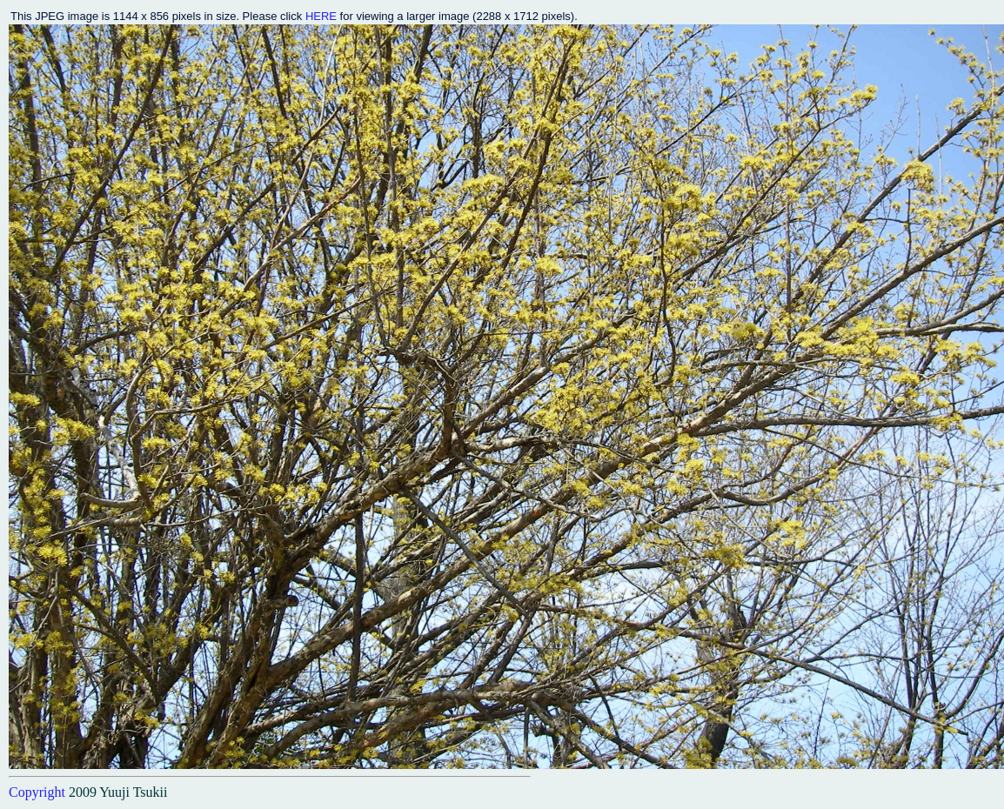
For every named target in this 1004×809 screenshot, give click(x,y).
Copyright (37, 792)
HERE (321, 16)
